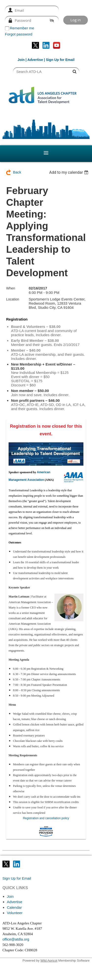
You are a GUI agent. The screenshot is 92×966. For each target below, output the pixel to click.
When (10, 288)
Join (21, 60)
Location (12, 299)
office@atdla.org (15, 939)
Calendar (14, 907)
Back (17, 172)
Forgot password (18, 34)
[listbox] (69, 172)
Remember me (22, 28)
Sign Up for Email (16, 878)
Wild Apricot (48, 960)
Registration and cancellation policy (46, 818)
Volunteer (14, 913)
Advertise (35, 60)
